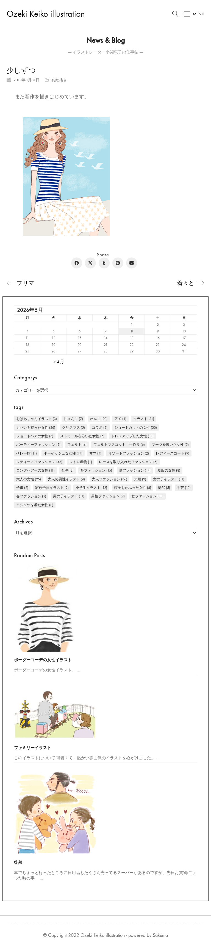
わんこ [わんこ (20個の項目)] (98, 419)
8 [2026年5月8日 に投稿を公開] (132, 331)
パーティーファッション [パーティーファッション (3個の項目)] (38, 444)
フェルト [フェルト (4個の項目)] (77, 444)
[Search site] (175, 14)
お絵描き (59, 80)
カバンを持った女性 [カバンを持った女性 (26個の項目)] (35, 427)
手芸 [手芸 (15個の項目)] (184, 488)
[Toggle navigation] (194, 14)
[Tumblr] (104, 262)
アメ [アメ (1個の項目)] (120, 419)
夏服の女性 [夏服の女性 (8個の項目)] (168, 470)
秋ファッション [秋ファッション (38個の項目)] (147, 496)
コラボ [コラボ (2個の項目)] (99, 427)
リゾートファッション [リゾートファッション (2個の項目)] (128, 453)
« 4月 (58, 362)
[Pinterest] (117, 262)
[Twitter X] (90, 262)
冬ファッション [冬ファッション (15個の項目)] (96, 470)
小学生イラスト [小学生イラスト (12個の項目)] (91, 488)
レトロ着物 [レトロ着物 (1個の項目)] (80, 462)
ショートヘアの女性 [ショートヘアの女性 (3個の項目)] (34, 436)
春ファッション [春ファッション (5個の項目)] (31, 496)
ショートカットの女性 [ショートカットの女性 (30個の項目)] (135, 427)
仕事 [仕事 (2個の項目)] (68, 470)
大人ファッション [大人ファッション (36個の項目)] (109, 479)
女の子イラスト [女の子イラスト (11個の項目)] (168, 479)
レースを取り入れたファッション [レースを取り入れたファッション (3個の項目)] (128, 462)
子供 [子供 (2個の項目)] (22, 488)
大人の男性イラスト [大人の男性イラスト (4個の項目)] (66, 479)
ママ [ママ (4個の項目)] (95, 453)
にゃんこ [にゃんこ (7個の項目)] (73, 419)
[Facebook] (76, 262)
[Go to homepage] (46, 14)
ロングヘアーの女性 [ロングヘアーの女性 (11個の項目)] (35, 470)
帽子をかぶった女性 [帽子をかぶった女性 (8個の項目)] (132, 488)
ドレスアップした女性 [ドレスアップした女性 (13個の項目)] (132, 436)
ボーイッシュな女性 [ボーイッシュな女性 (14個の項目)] (63, 453)
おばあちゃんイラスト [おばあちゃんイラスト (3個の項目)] (36, 419)
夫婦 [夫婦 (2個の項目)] (140, 479)
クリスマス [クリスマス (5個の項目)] (73, 427)
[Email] (131, 262)
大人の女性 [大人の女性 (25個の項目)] (28, 479)
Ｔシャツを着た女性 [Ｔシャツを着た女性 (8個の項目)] (34, 505)
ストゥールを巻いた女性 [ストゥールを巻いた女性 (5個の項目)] (82, 436)
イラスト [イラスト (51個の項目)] (143, 419)
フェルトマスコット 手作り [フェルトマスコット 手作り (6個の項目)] (119, 444)
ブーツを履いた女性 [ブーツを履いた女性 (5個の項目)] (170, 444)
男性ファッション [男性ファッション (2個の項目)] (108, 496)
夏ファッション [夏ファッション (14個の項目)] (135, 470)
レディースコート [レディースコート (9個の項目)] (172, 453)
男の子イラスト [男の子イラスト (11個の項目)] (68, 496)
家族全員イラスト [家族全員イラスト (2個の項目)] (52, 488)
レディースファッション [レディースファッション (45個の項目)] (39, 462)
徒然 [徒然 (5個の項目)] (164, 488)
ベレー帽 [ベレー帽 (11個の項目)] (26, 453)
